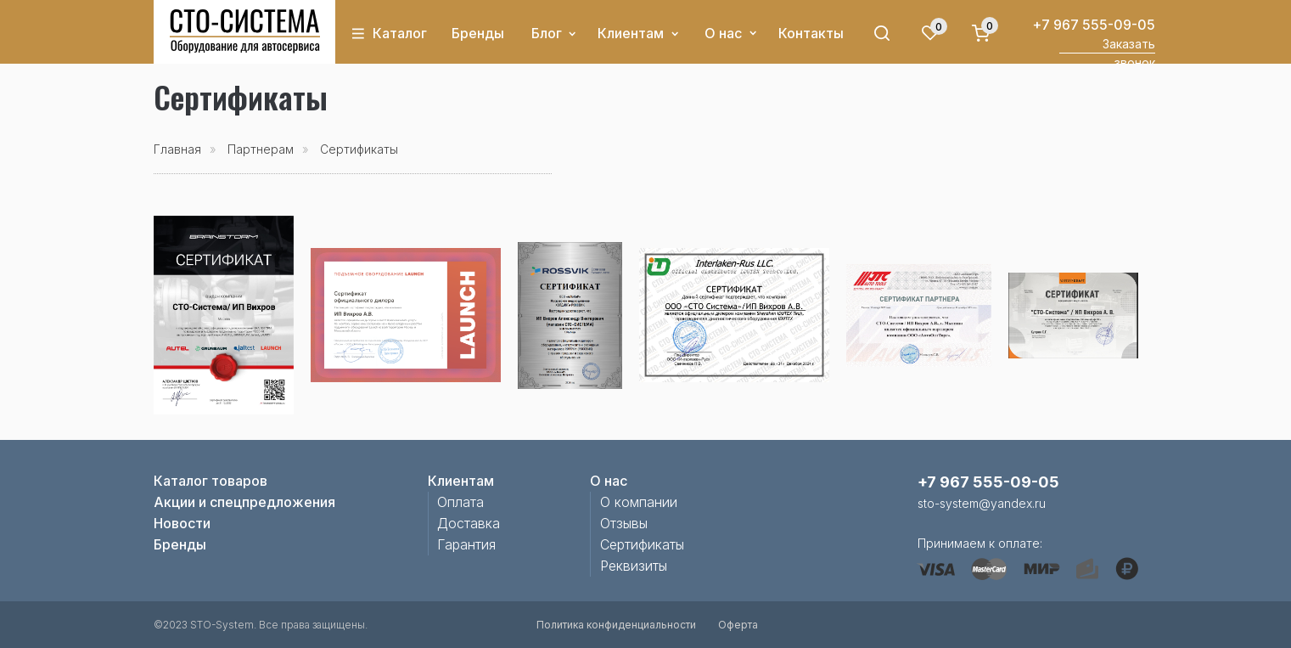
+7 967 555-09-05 (1093, 24)
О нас (723, 33)
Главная (177, 149)
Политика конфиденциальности (616, 624)
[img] (245, 31)
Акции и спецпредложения (244, 501)
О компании (638, 501)
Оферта (738, 624)
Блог (546, 33)
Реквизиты (633, 565)
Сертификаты (642, 544)
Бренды (478, 33)
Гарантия (466, 544)
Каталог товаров (210, 480)
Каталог (400, 33)
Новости (182, 523)
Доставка (468, 523)
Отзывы (624, 523)
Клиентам (631, 33)
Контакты (811, 33)
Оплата (460, 501)
